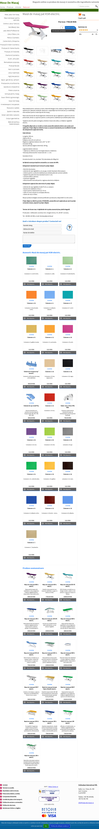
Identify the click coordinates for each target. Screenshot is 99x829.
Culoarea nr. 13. (49, 406)
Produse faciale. (14, 66)
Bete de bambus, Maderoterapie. (14, 123)
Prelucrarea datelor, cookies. (11, 794)
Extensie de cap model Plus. (31, 406)
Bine (46, 826)
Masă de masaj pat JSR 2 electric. (49, 722)
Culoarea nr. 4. (31, 269)
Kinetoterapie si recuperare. (10, 104)
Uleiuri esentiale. (14, 73)
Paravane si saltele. (13, 108)
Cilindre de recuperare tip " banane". (31, 372)
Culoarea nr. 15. (31, 303)
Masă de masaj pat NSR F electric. (68, 688)
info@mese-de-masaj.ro (86, 803)
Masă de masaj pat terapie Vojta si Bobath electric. (49, 688)
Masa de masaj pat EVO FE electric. (67, 585)
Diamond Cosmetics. (13, 55)
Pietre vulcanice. (14, 90)
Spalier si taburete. (13, 111)
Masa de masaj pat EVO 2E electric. (31, 654)
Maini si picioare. (14, 69)
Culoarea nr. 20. (67, 440)
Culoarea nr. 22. (67, 474)
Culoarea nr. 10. (67, 508)
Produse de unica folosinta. (10, 83)
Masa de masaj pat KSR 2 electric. (49, 585)
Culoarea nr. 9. (68, 269)
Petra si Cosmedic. (13, 38)
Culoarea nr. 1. (49, 269)
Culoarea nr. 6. (31, 508)
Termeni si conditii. (8, 788)
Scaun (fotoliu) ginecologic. (10, 97)
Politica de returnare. (9, 805)
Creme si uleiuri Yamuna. (11, 24)
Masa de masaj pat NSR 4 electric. (68, 654)
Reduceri (26, 7)
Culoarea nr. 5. (49, 303)
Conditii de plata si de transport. (12, 799)
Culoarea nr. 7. (31, 542)
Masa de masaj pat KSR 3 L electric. (49, 654)
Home (2, 7)
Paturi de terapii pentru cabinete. (12, 19)
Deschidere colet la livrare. (11, 791)
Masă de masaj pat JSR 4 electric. (31, 756)
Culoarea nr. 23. (67, 337)
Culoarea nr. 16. (49, 371)
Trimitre (27, 246)
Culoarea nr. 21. (31, 474)
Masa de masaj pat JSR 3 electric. (31, 619)
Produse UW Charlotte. (12, 52)
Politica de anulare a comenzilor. (12, 802)
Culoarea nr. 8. (31, 337)
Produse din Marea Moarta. (11, 48)
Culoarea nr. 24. (31, 440)
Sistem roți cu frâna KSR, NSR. (68, 406)
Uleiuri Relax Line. (14, 34)
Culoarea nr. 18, (67, 371)
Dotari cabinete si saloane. (11, 115)
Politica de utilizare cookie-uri (60, 826)
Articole (18, 7)
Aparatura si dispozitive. (12, 87)
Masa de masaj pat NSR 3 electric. (68, 619)
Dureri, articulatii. (14, 59)
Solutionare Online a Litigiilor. (12, 808)
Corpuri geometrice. (13, 118)
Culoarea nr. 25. (49, 440)
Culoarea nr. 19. (49, 474)
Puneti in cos (70, 28)
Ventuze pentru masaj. (12, 94)
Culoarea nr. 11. (49, 337)
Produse (10, 7)
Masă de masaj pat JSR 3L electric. (31, 722)
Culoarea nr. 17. (67, 303)
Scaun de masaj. (14, 101)
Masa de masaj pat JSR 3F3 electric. (49, 619)
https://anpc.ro (53, 787)
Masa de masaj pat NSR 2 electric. (31, 585)
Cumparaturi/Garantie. (9, 796)
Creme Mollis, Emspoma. (11, 41)
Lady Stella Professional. (11, 31)
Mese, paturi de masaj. (12, 14)
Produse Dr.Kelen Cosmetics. (10, 45)
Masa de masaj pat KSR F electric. (31, 688)
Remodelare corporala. (12, 62)
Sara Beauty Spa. (14, 27)
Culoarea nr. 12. (49, 508)
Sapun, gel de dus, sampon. (10, 80)
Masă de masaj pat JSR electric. (67, 722)
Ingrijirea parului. (14, 76)
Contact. (5, 785)
